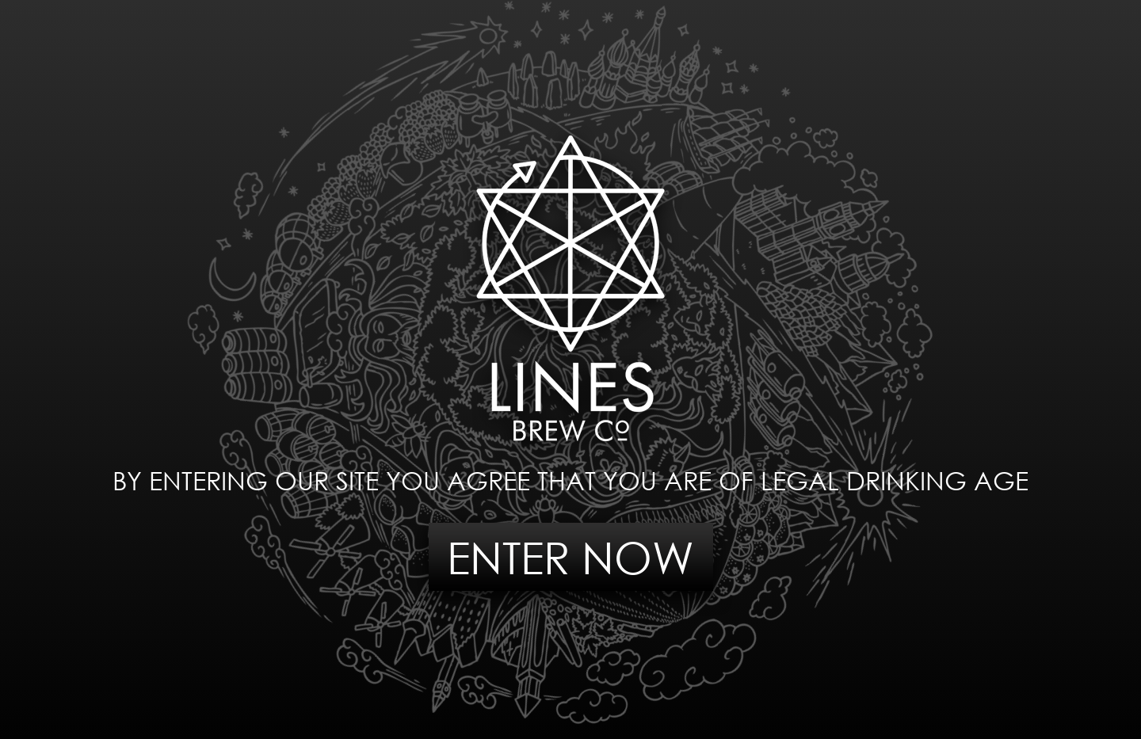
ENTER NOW (570, 557)
